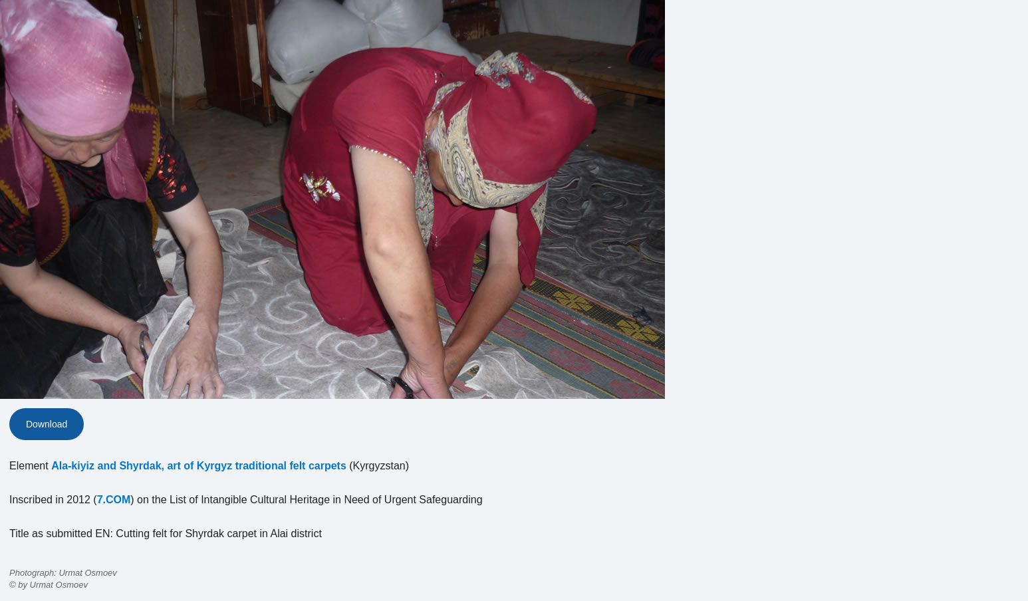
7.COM (114, 499)
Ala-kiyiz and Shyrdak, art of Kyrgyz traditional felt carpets (198, 465)
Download (46, 424)
